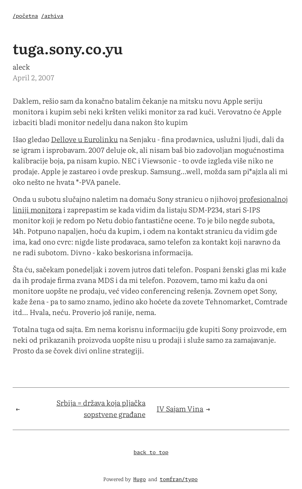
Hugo (139, 479)
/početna (25, 16)
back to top (151, 452)
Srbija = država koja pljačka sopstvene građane (101, 408)
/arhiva (52, 16)
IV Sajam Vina (180, 408)
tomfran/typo (179, 479)
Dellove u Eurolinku (84, 139)
